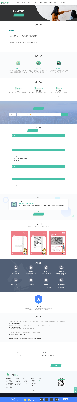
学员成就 (51, 2)
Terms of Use (33, 387)
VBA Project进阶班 (9, 381)
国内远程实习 (25, 381)
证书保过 (18, 2)
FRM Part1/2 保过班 (17, 384)
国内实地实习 (25, 380)
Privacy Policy (33, 388)
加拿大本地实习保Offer (34, 383)
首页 (14, 2)
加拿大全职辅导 (33, 380)
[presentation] (31, 366)
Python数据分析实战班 (9, 383)
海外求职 (35, 2)
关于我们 (55, 2)
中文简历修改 (25, 383)
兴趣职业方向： (43, 355)
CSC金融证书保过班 (17, 381)
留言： (21, 358)
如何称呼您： (19, 352)
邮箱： (21, 355)
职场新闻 (46, 2)
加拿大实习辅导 (33, 381)
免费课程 (41, 2)
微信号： (44, 352)
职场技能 (24, 2)
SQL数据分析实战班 (9, 384)
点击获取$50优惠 (19, 15)
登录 (61, 2)
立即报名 (64, 114)
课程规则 (32, 390)
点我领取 (56, 365)
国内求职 (29, 2)
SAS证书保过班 (17, 380)
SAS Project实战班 (9, 387)
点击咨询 (38, 214)
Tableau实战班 (8, 386)
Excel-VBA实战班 (8, 380)
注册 (64, 2)
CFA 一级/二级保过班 (18, 383)
